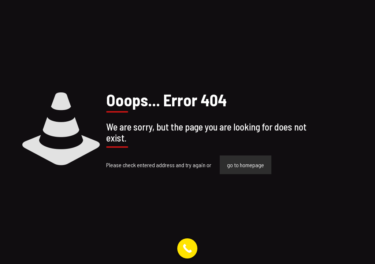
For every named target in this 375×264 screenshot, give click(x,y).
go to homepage (245, 164)
